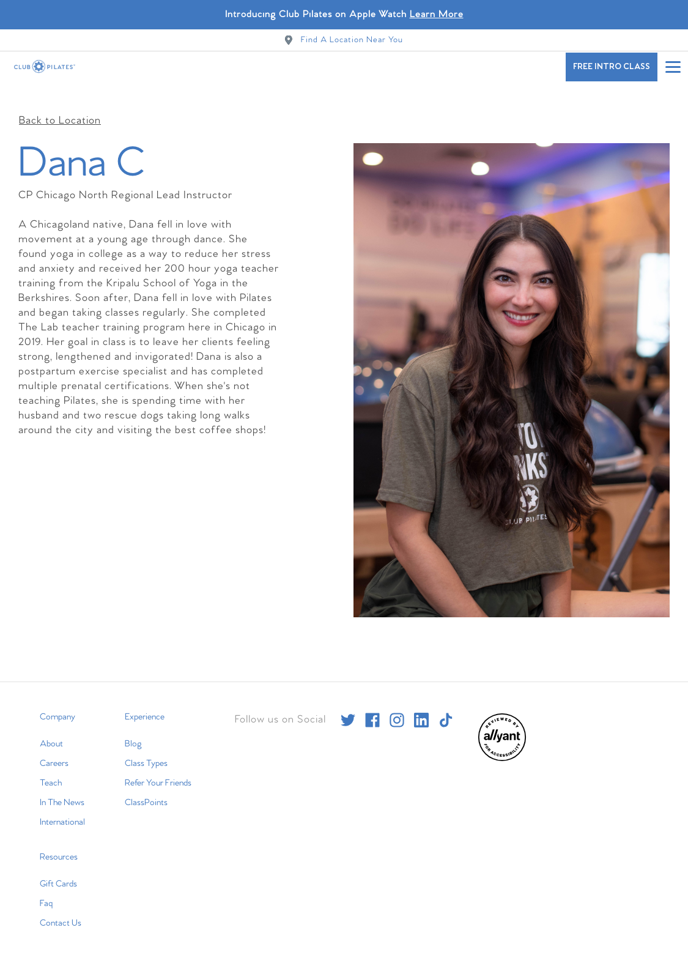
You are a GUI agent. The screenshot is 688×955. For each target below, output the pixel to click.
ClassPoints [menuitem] (146, 795)
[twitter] (348, 712)
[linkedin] (421, 712)
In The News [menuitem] (62, 795)
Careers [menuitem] (54, 756)
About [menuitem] (51, 736)
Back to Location (60, 113)
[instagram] (397, 712)
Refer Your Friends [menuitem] (158, 775)
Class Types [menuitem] (146, 756)
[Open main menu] (672, 66)
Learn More (437, 14)
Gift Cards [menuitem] (58, 876)
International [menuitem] (62, 814)
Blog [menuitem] (133, 736)
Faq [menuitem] (46, 896)
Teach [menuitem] (51, 775)
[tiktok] (445, 712)
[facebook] (372, 712)
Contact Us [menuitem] (60, 915)
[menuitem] (502, 751)
